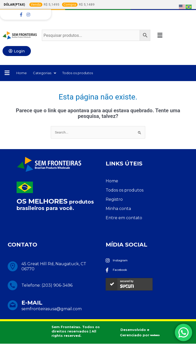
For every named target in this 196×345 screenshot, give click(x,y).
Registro (114, 200)
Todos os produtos (86, 73)
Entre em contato (124, 218)
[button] (162, 35)
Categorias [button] (48, 73)
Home (22, 73)
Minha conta (118, 209)
